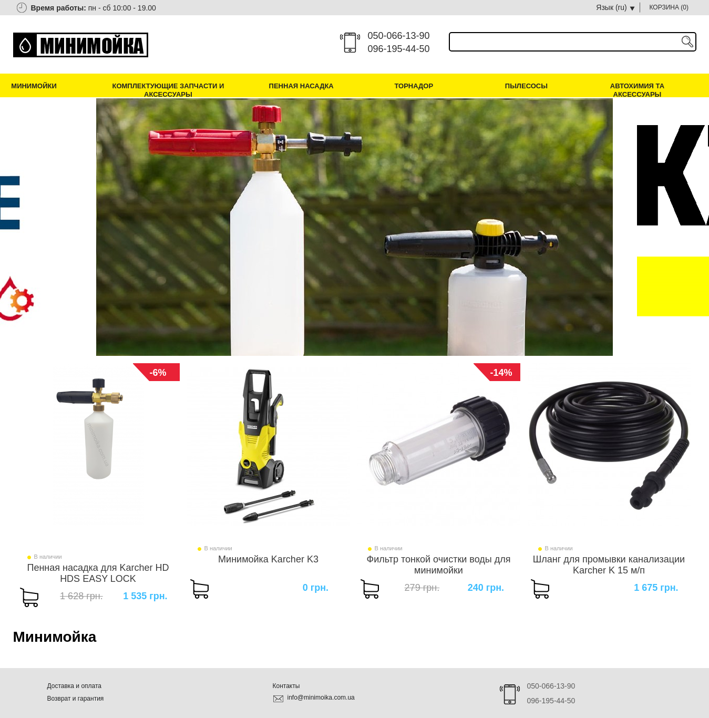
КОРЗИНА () (669, 7)
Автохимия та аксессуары (637, 90)
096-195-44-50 (399, 49)
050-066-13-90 (399, 35)
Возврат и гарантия (75, 698)
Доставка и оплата (74, 686)
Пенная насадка (301, 86)
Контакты (286, 686)
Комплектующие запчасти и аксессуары (168, 90)
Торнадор (413, 86)
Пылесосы (526, 86)
